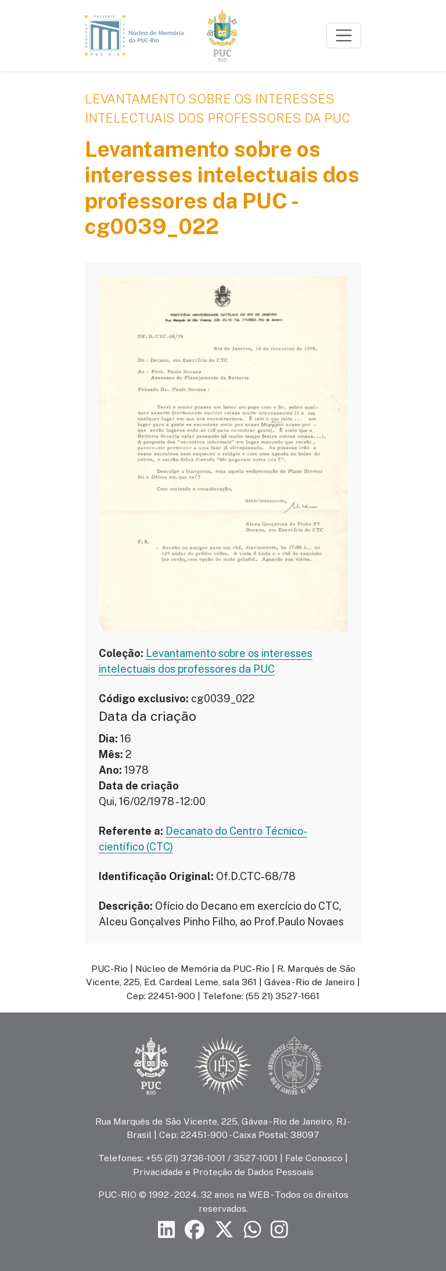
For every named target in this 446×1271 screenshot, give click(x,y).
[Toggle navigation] (343, 35)
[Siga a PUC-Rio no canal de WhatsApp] (252, 1229)
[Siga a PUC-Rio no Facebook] (194, 1229)
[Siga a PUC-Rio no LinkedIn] (166, 1229)
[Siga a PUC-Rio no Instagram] (279, 1229)
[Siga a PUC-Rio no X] (224, 1229)
